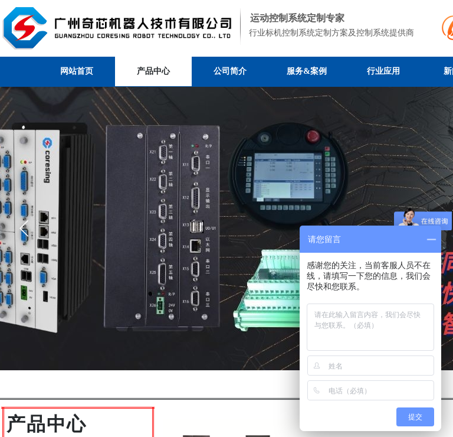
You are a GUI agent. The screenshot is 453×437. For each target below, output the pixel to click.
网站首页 (76, 71)
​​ (46, 428)
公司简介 (230, 71)
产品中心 (153, 71)
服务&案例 (307, 71)
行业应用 (383, 71)
